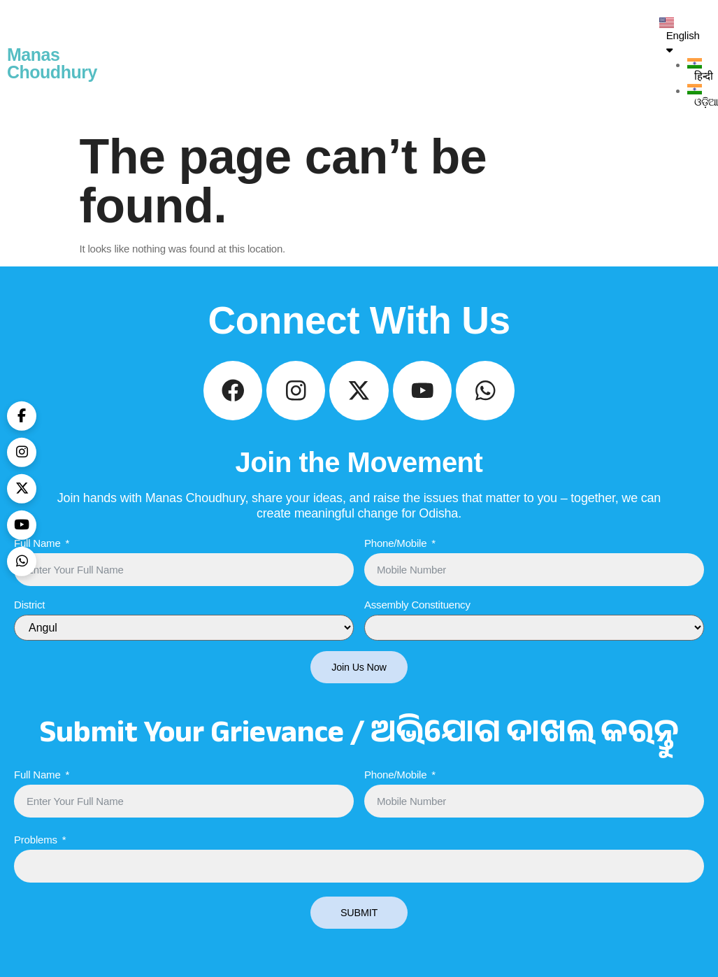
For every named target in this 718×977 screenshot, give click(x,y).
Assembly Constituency (417, 614)
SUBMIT (359, 923)
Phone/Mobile (395, 553)
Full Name (37, 553)
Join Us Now (359, 677)
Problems (35, 850)
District (29, 614)
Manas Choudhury (52, 63)
